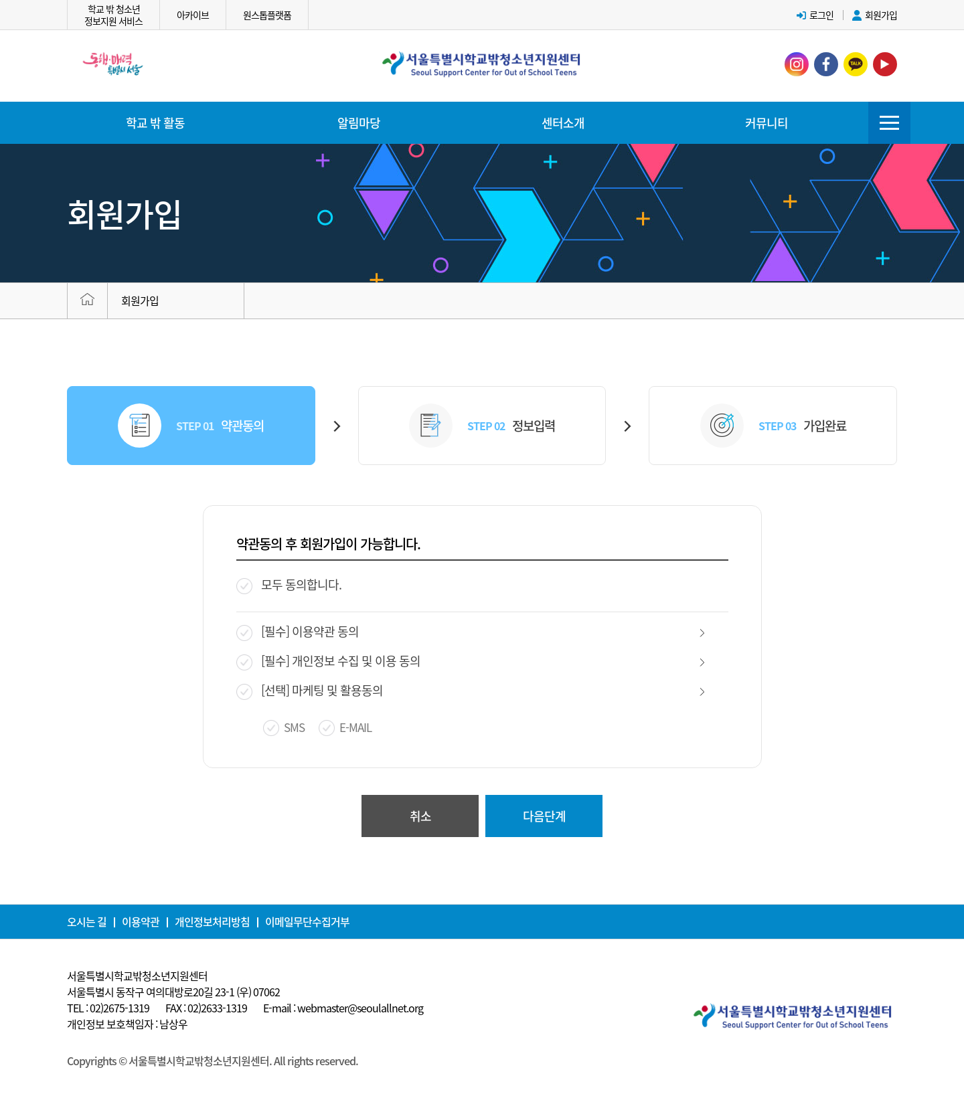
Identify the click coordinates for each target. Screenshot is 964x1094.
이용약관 (140, 921)
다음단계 (544, 826)
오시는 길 (86, 921)
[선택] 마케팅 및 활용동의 (322, 701)
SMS (294, 738)
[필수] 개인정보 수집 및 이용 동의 (340, 672)
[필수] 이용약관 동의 (310, 642)
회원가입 (874, 14)
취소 (420, 826)
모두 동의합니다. (301, 596)
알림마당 (358, 123)
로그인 (815, 14)
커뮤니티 (766, 123)
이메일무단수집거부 (307, 921)
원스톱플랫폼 (267, 14)
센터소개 (563, 123)
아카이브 (193, 14)
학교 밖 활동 (155, 123)
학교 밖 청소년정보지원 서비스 (113, 14)
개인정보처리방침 (212, 921)
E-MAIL (355, 738)
